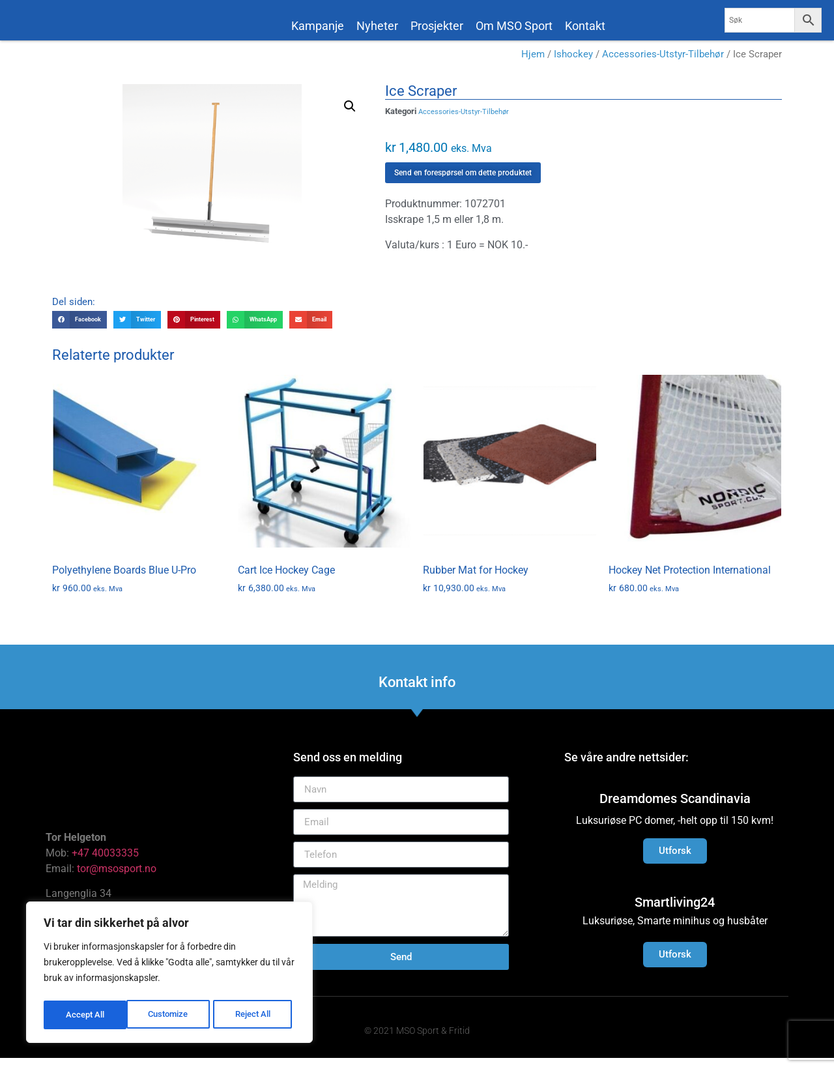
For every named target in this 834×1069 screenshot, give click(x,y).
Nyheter (377, 26)
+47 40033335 (105, 863)
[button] (350, 117)
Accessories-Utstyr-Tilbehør (663, 65)
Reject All (171, 1015)
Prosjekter (436, 26)
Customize (85, 1015)
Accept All (255, 1015)
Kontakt (585, 26)
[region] (169, 974)
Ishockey (573, 65)
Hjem (533, 65)
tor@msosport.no (118, 879)
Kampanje (317, 26)
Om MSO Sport (514, 26)
